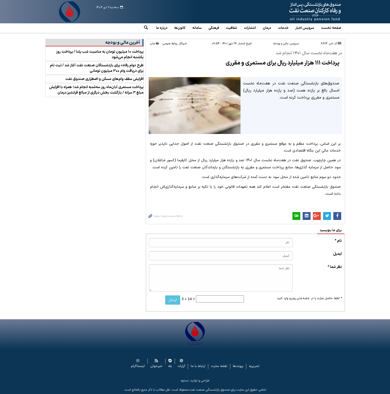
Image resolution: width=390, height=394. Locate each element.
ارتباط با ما (198, 366)
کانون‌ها (179, 28)
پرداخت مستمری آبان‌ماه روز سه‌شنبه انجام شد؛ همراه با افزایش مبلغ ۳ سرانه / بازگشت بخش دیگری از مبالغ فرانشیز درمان (96, 89)
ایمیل (337, 254)
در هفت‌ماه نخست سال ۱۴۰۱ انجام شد (309, 53)
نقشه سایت (219, 366)
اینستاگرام (138, 366)
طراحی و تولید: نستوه (195, 380)
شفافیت (231, 28)
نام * (338, 241)
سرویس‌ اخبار (304, 28)
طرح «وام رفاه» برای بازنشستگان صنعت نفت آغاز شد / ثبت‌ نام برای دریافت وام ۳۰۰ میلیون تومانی (96, 68)
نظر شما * (335, 267)
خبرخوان (156, 366)
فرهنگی (214, 28)
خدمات (283, 28)
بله (170, 366)
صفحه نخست (331, 28)
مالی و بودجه (280, 43)
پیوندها (238, 366)
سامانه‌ (197, 28)
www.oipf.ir (303, 12)
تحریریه (254, 366)
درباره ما (162, 28)
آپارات (181, 366)
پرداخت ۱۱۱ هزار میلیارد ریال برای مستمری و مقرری (282, 63)
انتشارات (250, 28)
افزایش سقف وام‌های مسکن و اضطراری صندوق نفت (104, 79)
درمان (267, 28)
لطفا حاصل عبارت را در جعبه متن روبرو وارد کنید (309, 298)
